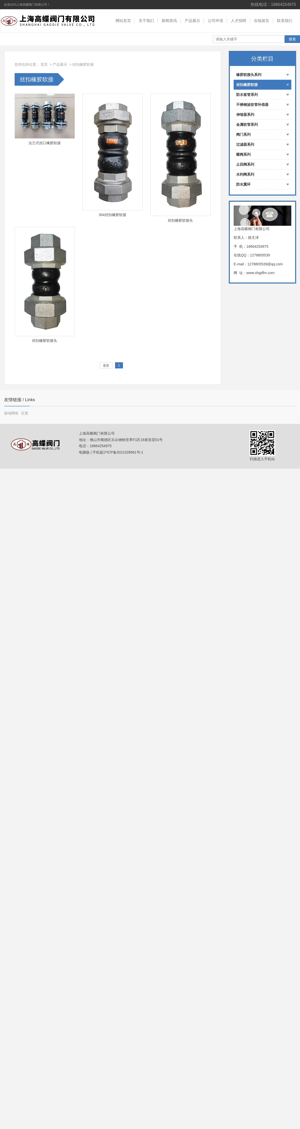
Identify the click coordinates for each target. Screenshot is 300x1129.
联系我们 (284, 20)
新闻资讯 (169, 20)
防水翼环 (262, 184)
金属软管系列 (262, 124)
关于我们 (146, 20)
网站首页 (123, 20)
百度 (24, 413)
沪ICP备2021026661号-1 (123, 452)
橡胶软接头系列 (262, 75)
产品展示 (192, 20)
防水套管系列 (262, 95)
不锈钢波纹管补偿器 (262, 105)
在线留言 (261, 20)
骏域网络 (11, 413)
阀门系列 (262, 134)
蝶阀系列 (262, 154)
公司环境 (215, 20)
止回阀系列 (262, 164)
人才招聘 (238, 20)
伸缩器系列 (262, 114)
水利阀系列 (262, 174)
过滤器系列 (262, 144)
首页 (44, 64)
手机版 (97, 452)
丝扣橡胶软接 (83, 64)
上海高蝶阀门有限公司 (51, 20)
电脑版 (84, 452)
